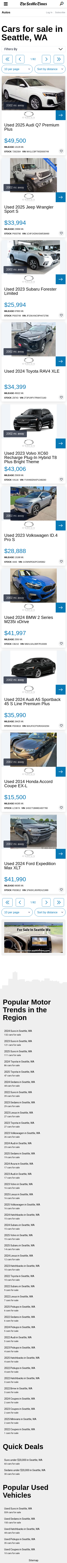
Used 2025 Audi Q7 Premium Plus (31, 127)
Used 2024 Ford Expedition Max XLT (30, 866)
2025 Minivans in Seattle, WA (20, 1421)
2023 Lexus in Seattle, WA (18, 1114)
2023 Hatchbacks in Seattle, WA (22, 1267)
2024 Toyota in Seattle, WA (19, 1063)
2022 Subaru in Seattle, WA (19, 1288)
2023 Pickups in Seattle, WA (19, 1349)
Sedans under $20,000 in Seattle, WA (24, 1472)
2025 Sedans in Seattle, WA (19, 1155)
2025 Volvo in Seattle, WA (18, 1237)
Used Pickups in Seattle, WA (19, 1541)
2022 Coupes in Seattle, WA (19, 1431)
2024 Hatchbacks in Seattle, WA (22, 1216)
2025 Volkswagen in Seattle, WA (22, 1206)
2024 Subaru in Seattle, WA (19, 1227)
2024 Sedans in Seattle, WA (19, 1084)
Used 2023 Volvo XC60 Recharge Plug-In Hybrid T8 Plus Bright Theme (30, 457)
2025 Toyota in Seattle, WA (19, 1073)
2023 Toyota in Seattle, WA (19, 1124)
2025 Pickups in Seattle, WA (19, 1308)
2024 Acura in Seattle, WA (18, 1165)
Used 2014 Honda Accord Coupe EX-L (28, 783)
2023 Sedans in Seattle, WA (19, 1104)
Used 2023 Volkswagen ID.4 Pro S (31, 537)
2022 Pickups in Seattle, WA (19, 1370)
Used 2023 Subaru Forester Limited (30, 291)
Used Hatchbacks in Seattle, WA (22, 1531)
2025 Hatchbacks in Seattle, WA (22, 1359)
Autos (6, 12)
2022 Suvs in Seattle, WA (18, 1094)
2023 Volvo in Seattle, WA (18, 1186)
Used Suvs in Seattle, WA (18, 1510)
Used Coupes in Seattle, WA (19, 1551)
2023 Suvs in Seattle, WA (18, 1043)
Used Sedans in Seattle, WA (19, 1520)
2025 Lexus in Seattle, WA (18, 1196)
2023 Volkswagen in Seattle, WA (22, 1135)
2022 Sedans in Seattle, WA (19, 1319)
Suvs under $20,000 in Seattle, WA (23, 1462)
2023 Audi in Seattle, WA (18, 1176)
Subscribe (60, 12)
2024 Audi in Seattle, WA (18, 1145)
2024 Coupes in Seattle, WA (19, 1400)
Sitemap (33, 1560)
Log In (49, 12)
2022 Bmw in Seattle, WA (18, 1390)
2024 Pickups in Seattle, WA (19, 1329)
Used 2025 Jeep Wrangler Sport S (28, 209)
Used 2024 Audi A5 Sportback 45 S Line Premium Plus (32, 701)
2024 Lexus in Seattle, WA (18, 1257)
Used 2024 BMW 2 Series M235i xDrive (28, 619)
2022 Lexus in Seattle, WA (18, 1298)
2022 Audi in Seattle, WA (18, 1339)
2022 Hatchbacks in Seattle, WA (22, 1380)
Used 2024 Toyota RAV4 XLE (32, 371)
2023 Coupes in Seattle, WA (19, 1410)
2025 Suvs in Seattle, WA (18, 1053)
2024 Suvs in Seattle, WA (18, 1033)
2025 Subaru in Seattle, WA (19, 1247)
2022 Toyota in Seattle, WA (19, 1278)
